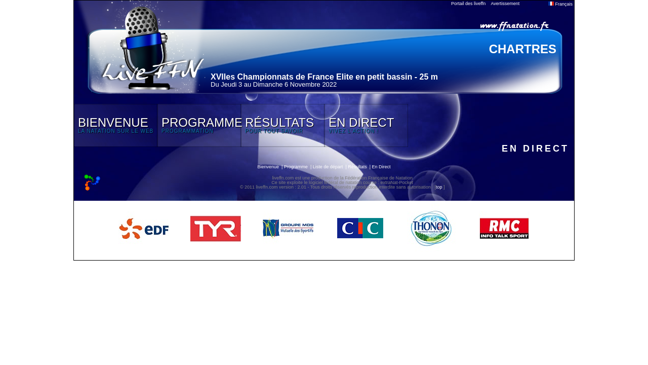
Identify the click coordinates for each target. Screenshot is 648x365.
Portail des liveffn (468, 3)
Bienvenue (268, 166)
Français (560, 4)
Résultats (357, 166)
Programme (296, 166)
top (439, 187)
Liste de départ (328, 166)
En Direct (381, 166)
